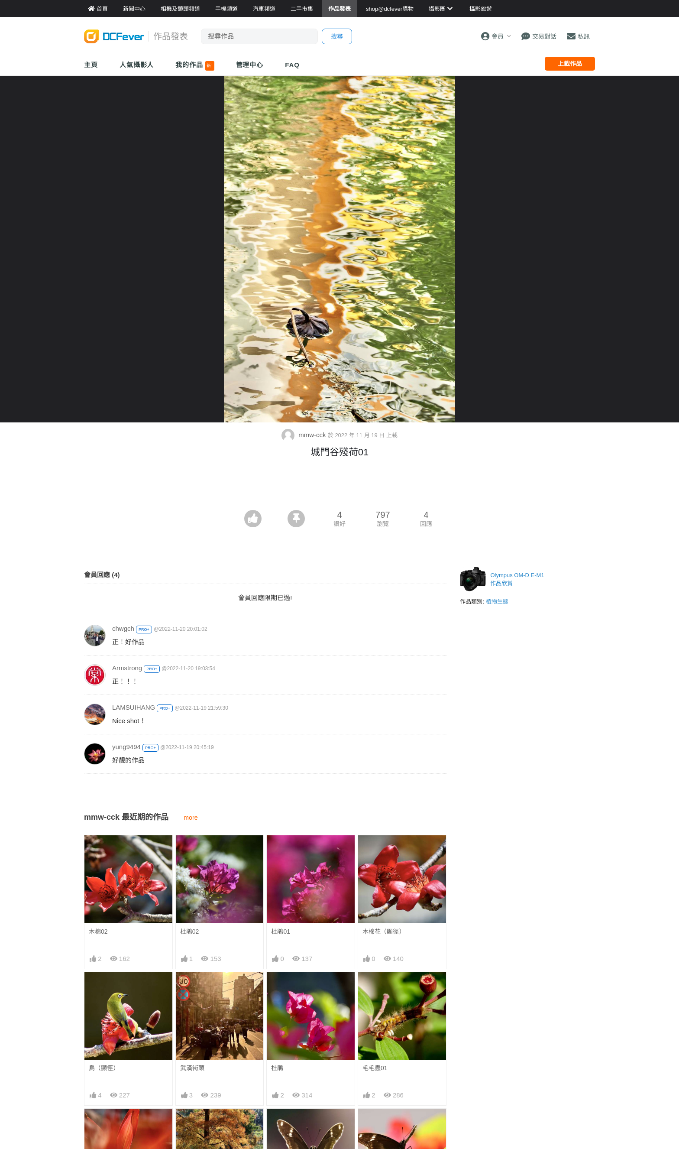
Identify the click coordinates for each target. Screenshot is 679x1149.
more (191, 817)
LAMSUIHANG (133, 707)
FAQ (292, 64)
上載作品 (570, 63)
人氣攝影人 (137, 64)
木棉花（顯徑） (383, 931)
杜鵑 (277, 1068)
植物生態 (497, 601)
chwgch (123, 628)
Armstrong (127, 668)
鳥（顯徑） (104, 1068)
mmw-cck (304, 434)
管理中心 (250, 64)
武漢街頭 (192, 1068)
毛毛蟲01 (375, 1068)
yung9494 (126, 746)
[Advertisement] (339, 486)
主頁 (91, 64)
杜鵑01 (280, 931)
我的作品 (194, 66)
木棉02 (98, 931)
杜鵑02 (189, 931)
